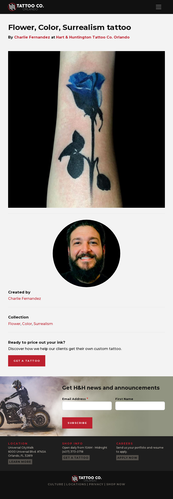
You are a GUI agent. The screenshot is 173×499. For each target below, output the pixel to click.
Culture (55, 484)
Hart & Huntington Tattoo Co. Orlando (93, 37)
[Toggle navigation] (158, 6)
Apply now (127, 457)
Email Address (74, 399)
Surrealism (43, 324)
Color (27, 324)
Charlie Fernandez (32, 37)
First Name (124, 399)
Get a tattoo (27, 360)
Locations (76, 484)
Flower (14, 324)
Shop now (115, 484)
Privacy (96, 484)
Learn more (20, 461)
